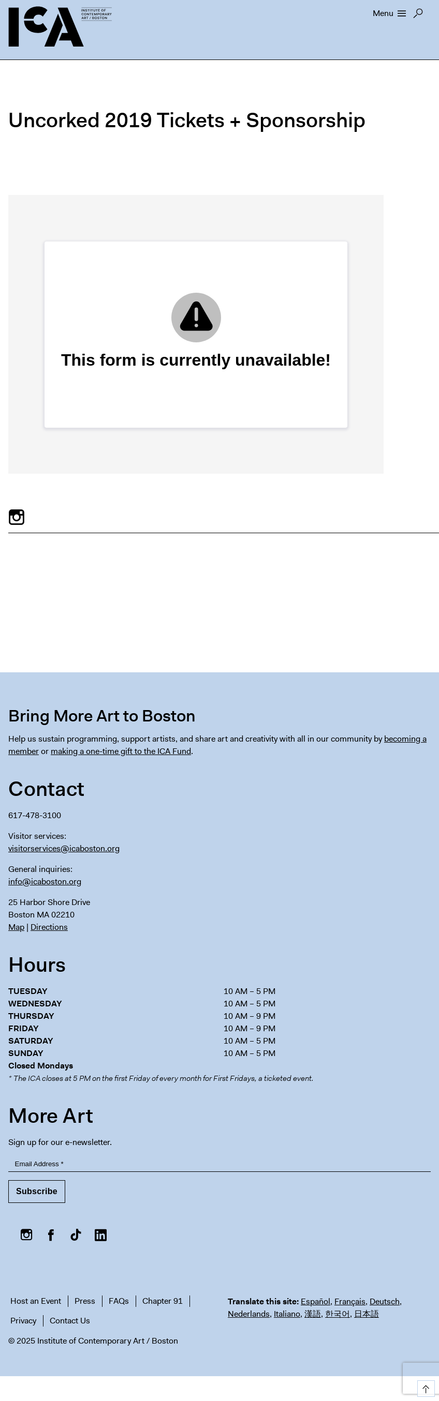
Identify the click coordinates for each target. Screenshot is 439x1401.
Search (418, 16)
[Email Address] (219, 1164)
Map (16, 927)
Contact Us (70, 1320)
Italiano (287, 1313)
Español (315, 1301)
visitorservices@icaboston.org (64, 848)
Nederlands (249, 1313)
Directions (49, 927)
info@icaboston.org (44, 881)
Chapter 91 (162, 1300)
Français (349, 1301)
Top (424, 1386)
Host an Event (35, 1300)
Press (85, 1300)
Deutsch (385, 1301)
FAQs (119, 1300)
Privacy (23, 1320)
